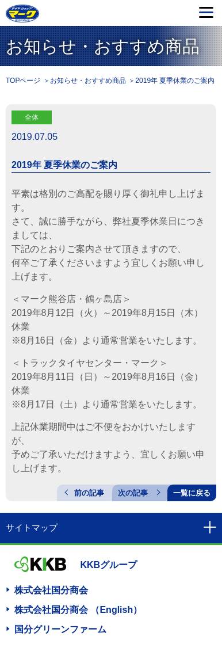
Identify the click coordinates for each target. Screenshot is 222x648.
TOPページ (23, 81)
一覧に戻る (191, 493)
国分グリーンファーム (60, 629)
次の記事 (133, 493)
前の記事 (89, 493)
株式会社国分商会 (51, 590)
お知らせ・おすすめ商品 (88, 81)
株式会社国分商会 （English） (78, 610)
